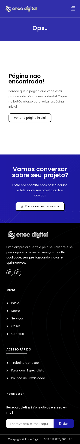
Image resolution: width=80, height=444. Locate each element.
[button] (72, 8)
